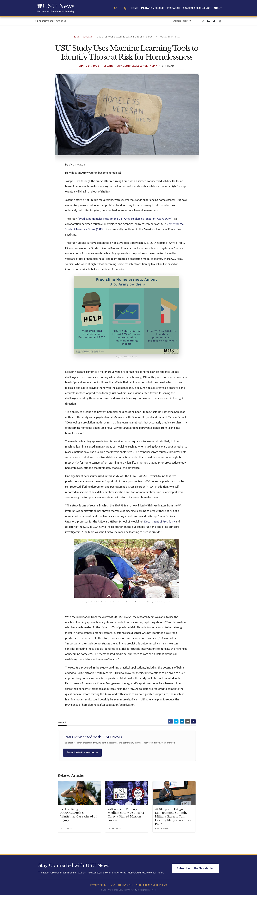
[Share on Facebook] (170, 734)
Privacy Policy (98, 898)
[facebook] (197, 21)
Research (173, 8)
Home (134, 8)
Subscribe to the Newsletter (82, 764)
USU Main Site (182, 21)
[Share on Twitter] (176, 734)
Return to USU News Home (50, 21)
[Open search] (115, 8)
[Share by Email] (187, 734)
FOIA (112, 898)
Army (153, 77)
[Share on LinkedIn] (181, 734)
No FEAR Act (125, 898)
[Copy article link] (193, 734)
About (218, 8)
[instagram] (203, 21)
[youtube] (220, 21)
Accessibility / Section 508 (151, 898)
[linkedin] (208, 21)
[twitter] (214, 21)
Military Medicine (152, 8)
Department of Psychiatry (159, 533)
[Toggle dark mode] (126, 8)
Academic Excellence (196, 8)
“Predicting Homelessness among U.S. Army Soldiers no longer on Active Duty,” (125, 230)
